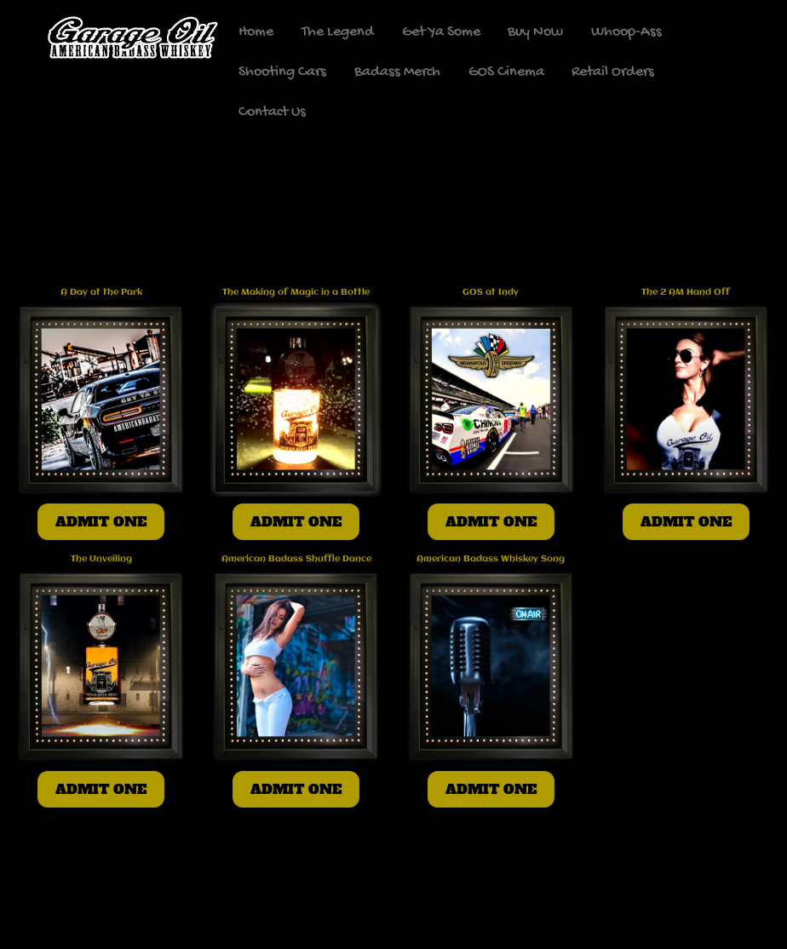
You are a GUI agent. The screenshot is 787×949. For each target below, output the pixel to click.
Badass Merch (397, 72)
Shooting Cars (282, 72)
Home (255, 32)
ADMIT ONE (100, 521)
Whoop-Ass (626, 32)
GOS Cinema (506, 72)
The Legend (338, 32)
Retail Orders (613, 72)
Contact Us (272, 112)
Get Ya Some (441, 32)
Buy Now (535, 32)
